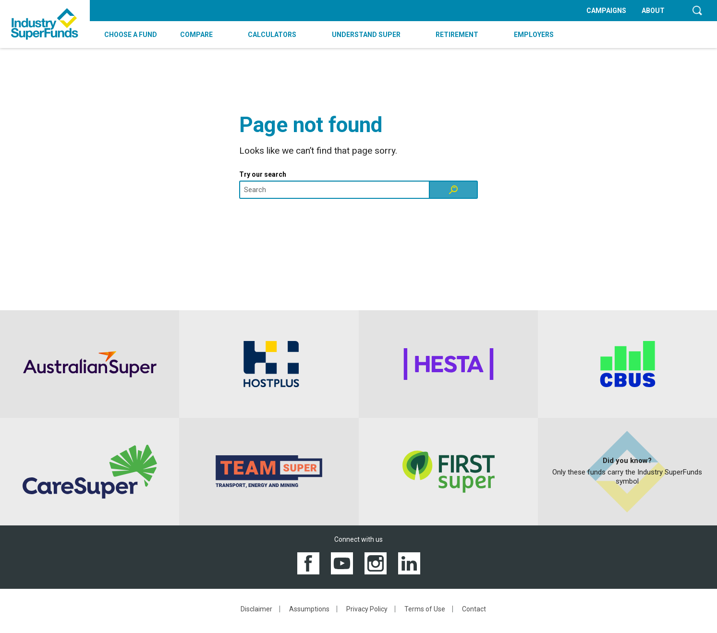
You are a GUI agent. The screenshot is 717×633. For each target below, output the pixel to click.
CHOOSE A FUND (130, 34)
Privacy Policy (367, 609)
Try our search (262, 174)
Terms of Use (424, 609)
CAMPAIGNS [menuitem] (606, 10)
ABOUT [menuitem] (653, 10)
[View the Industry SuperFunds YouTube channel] (342, 562)
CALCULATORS (272, 34)
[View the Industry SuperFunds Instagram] (376, 562)
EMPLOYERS (534, 34)
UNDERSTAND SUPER (366, 34)
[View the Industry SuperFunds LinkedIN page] (409, 562)
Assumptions (309, 609)
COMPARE (196, 34)
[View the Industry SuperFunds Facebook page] (308, 562)
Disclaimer (256, 609)
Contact (474, 609)
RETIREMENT (457, 34)
